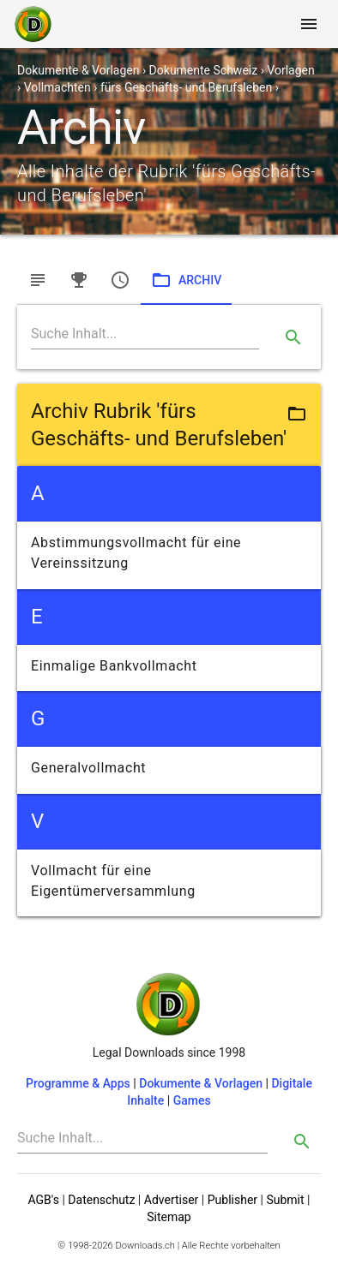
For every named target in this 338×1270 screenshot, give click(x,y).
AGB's (43, 1200)
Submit (285, 1200)
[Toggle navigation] (308, 24)
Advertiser (171, 1200)
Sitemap (168, 1217)
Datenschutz (101, 1200)
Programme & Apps (78, 1083)
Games (192, 1100)
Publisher (232, 1200)
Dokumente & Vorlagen (201, 1083)
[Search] (145, 334)
